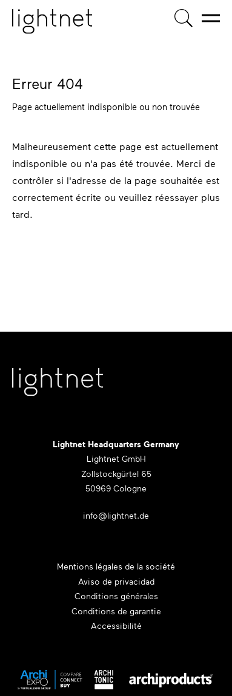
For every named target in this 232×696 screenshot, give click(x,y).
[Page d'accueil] (52, 21)
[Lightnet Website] (57, 388)
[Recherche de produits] (183, 18)
